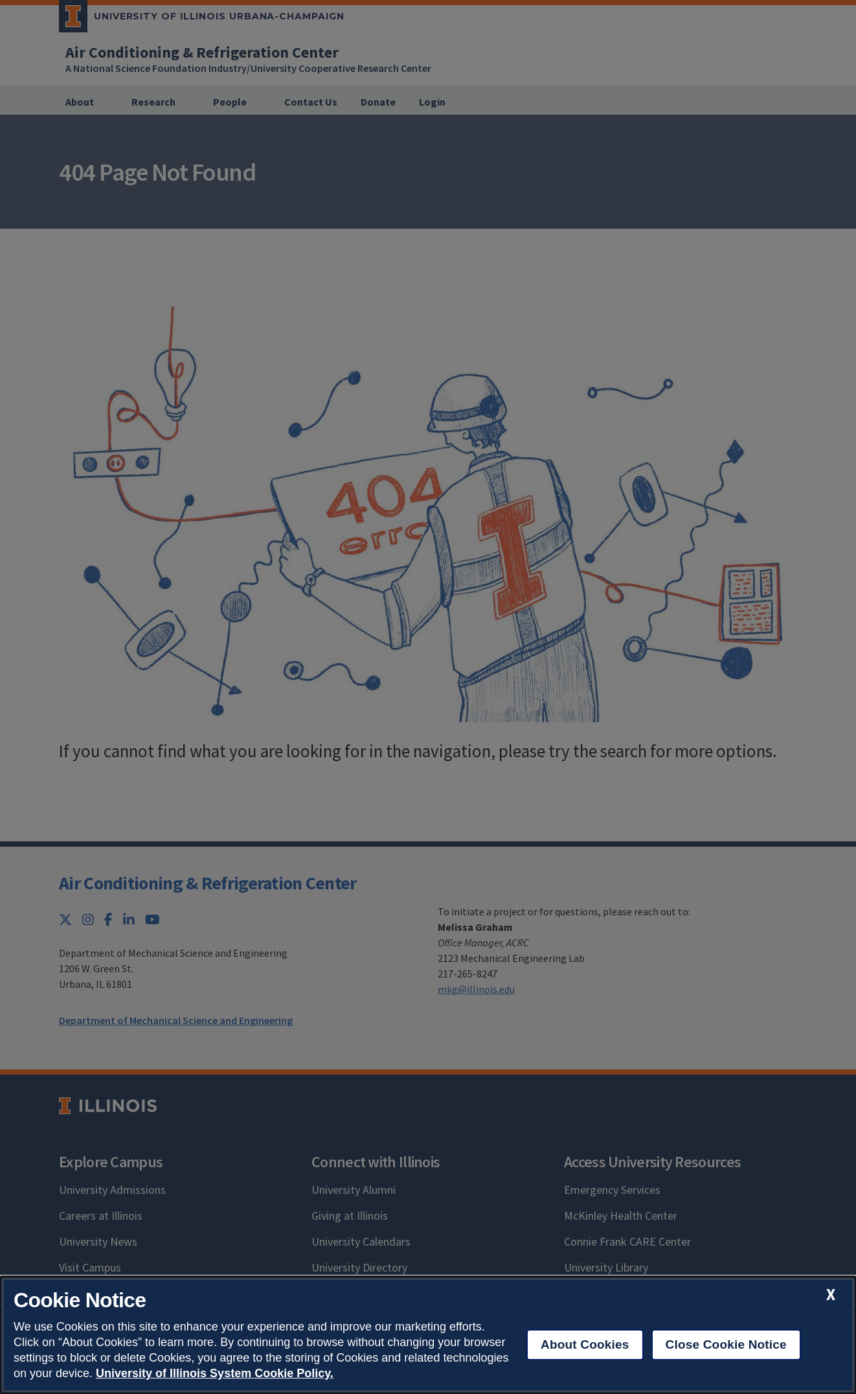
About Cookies (585, 1344)
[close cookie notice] (831, 1294)
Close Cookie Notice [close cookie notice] (726, 1344)
